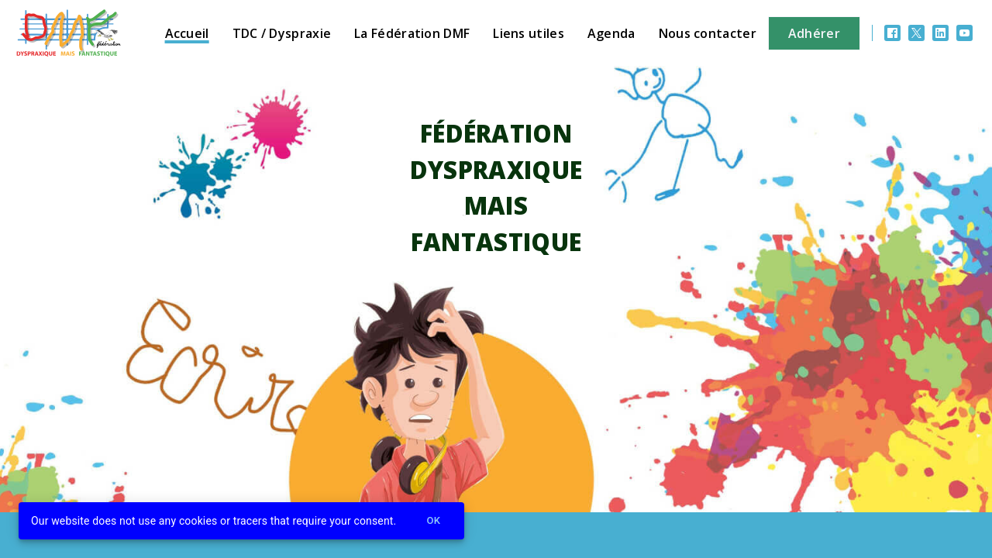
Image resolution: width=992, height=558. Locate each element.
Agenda (611, 33)
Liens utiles (528, 33)
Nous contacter (707, 33)
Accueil (187, 33)
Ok (433, 521)
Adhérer (814, 33)
